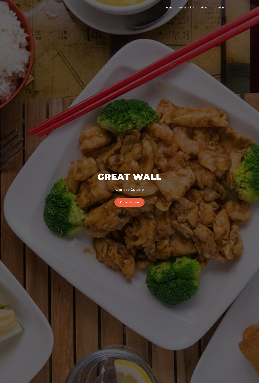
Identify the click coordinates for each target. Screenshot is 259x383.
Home (169, 7)
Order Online (187, 7)
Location (219, 7)
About (204, 7)
